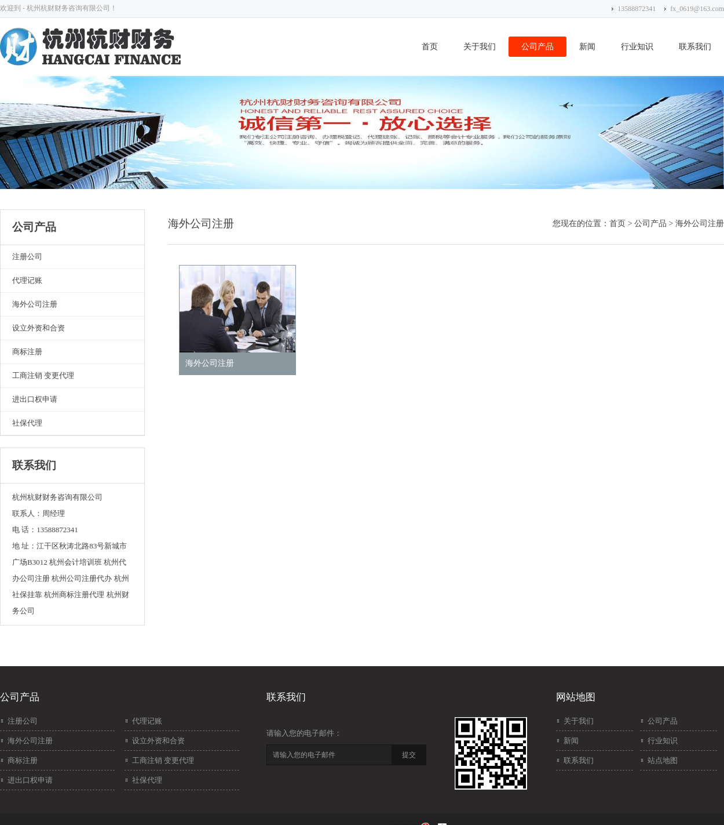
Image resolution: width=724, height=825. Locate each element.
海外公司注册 (34, 304)
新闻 (587, 46)
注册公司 (27, 256)
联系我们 (695, 46)
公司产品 (537, 46)
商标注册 (27, 351)
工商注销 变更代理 (43, 375)
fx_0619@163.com (697, 9)
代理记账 (27, 280)
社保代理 (27, 423)
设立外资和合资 (38, 328)
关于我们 (479, 46)
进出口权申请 (34, 399)
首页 (430, 46)
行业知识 (637, 46)
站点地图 (663, 760)
